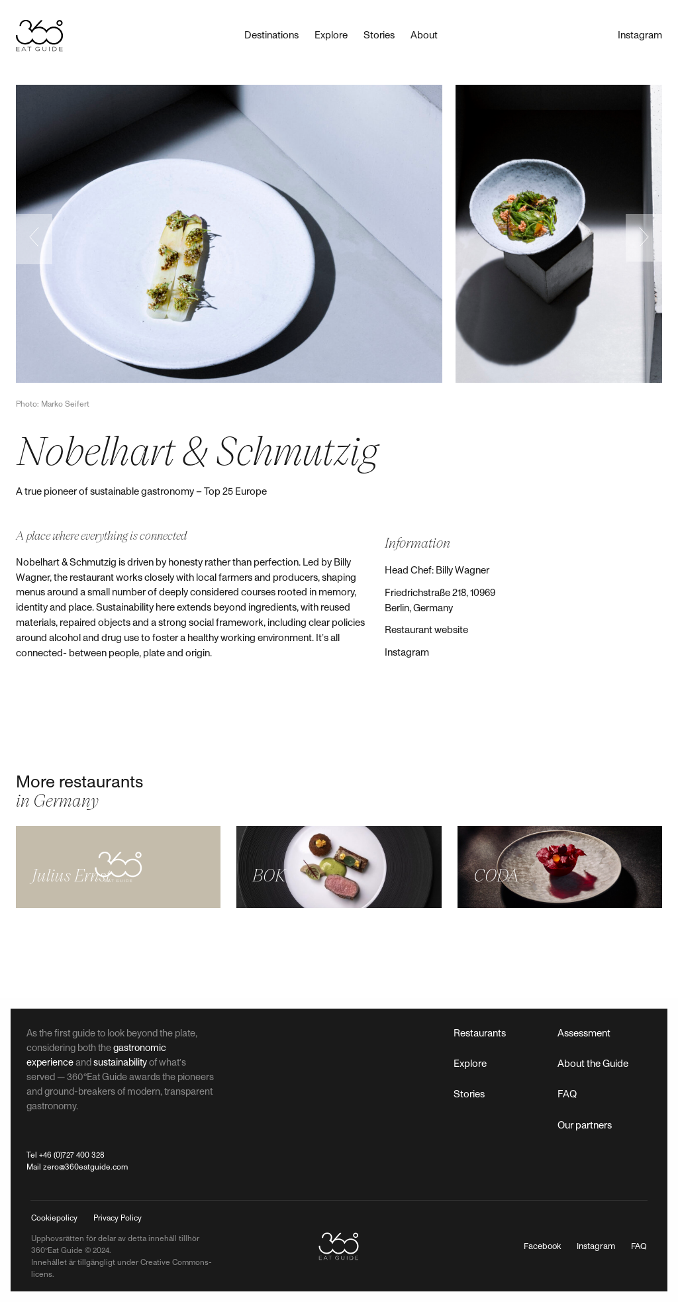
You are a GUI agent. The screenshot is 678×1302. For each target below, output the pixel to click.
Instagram (407, 653)
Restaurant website (426, 630)
